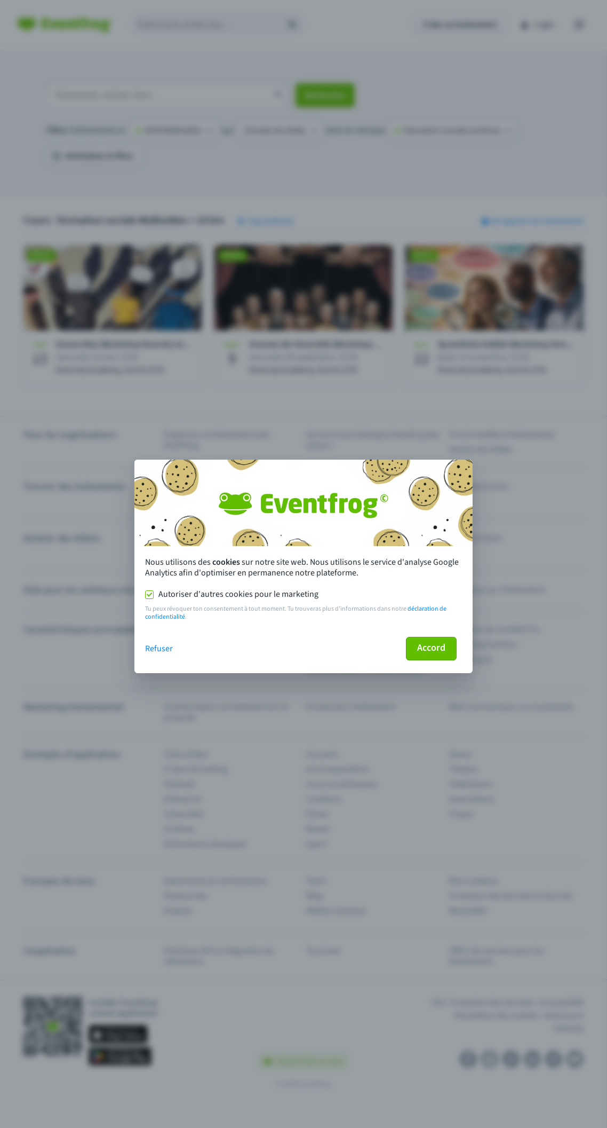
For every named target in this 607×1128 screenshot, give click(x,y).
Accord (431, 647)
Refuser (159, 648)
